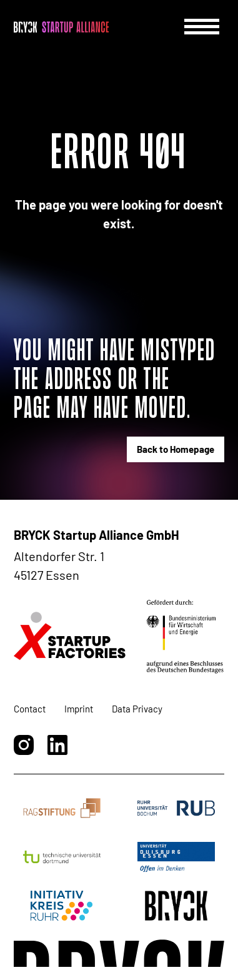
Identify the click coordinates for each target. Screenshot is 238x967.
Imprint (78, 708)
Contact (30, 708)
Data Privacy (137, 708)
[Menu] (201, 26)
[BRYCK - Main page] (61, 27)
